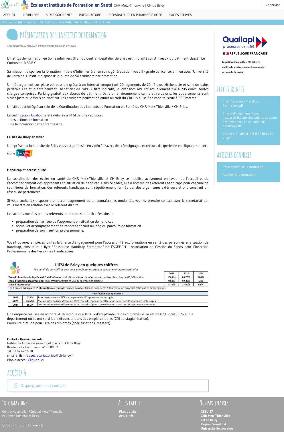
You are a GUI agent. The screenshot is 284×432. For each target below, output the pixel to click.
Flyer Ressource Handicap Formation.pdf (241, 103)
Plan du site (127, 411)
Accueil (9, 15)
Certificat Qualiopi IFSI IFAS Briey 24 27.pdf (248, 136)
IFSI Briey (44, 22)
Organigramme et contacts (43, 385)
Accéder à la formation (239, 174)
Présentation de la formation (243, 167)
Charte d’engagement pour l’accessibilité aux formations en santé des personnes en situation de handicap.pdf (250, 119)
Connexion (273, 5)
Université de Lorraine (217, 428)
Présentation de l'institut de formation (83, 22)
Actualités (126, 416)
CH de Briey (209, 420)
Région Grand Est (213, 424)
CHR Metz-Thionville (215, 416)
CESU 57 (207, 411)
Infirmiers (25, 22)
